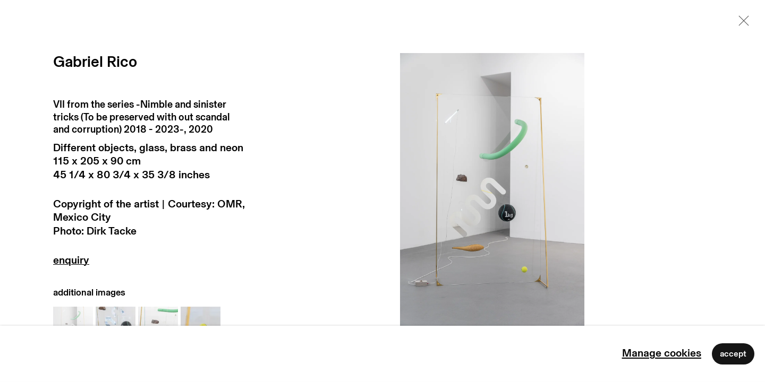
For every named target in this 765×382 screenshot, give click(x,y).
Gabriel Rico (95, 62)
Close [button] (741, 24)
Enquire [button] (149, 263)
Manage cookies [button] (661, 353)
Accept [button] (733, 354)
